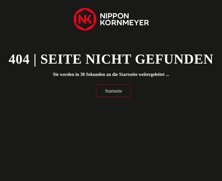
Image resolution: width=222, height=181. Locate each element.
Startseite (113, 91)
